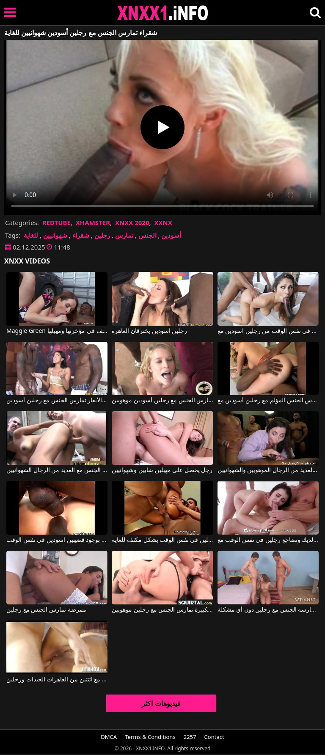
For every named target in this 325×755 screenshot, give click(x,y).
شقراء (80, 235)
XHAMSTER (93, 222)
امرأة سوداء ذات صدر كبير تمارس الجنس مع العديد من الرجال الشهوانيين (56, 470)
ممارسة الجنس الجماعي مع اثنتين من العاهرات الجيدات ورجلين (56, 679)
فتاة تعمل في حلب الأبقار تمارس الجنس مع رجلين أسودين (56, 400)
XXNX (163, 222)
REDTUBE (56, 222)
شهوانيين (55, 235)
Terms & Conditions (150, 737)
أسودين (171, 235)
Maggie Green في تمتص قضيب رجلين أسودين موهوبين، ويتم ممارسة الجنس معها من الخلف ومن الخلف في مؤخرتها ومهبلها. (56, 331)
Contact (214, 737)
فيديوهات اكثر (161, 703)
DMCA (109, 737)
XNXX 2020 (132, 222)
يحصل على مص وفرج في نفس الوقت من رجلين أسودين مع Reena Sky (268, 331)
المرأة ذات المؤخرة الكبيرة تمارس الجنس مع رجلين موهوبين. (162, 610)
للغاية (31, 235)
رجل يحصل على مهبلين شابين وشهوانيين (162, 470)
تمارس (124, 235)
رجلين (102, 235)
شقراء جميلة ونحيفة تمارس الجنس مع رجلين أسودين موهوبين (162, 400)
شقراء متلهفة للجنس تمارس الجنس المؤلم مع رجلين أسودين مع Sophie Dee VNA (268, 400)
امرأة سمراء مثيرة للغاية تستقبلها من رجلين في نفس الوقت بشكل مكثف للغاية (162, 540)
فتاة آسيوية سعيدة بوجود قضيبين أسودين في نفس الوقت (56, 540)
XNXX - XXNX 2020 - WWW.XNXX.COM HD (162, 12)
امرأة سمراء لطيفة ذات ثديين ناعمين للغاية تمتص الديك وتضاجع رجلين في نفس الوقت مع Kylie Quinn (268, 540)
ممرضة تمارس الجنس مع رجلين (46, 610)
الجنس (147, 235)
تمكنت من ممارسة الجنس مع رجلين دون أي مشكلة (268, 610)
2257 (190, 737)
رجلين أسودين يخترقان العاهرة (149, 331)
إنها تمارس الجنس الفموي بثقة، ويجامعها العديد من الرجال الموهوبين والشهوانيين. (268, 470)
